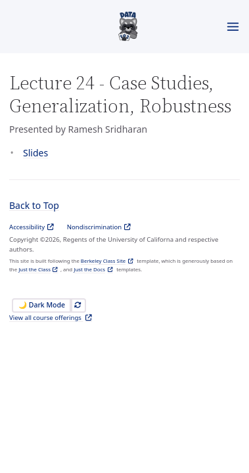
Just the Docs (89, 269)
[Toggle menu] (233, 26)
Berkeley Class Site (103, 261)
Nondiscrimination (94, 227)
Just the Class (34, 269)
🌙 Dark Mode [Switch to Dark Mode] (41, 304)
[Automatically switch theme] (78, 305)
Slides (35, 152)
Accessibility (27, 227)
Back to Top (34, 205)
